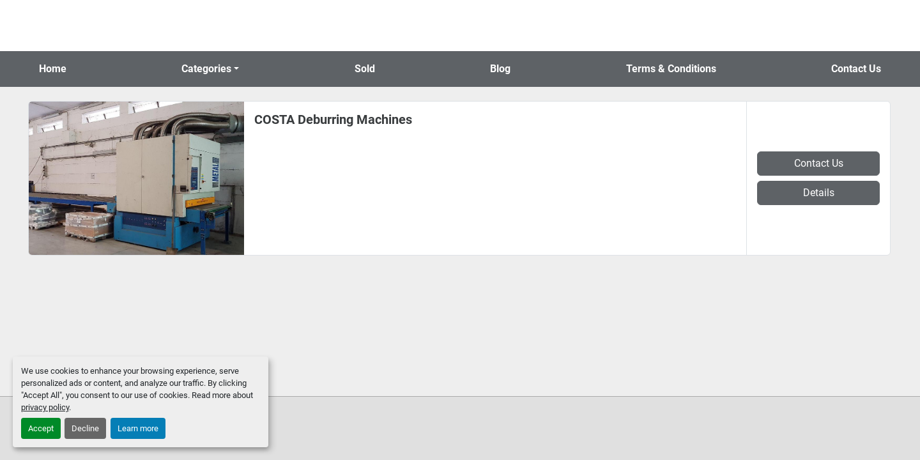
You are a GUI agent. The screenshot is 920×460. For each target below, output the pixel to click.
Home (52, 69)
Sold (365, 69)
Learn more (138, 428)
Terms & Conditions (671, 69)
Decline (85, 428)
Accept (41, 428)
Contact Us (856, 69)
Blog (500, 69)
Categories (206, 69)
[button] (210, 69)
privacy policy (45, 407)
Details (818, 193)
